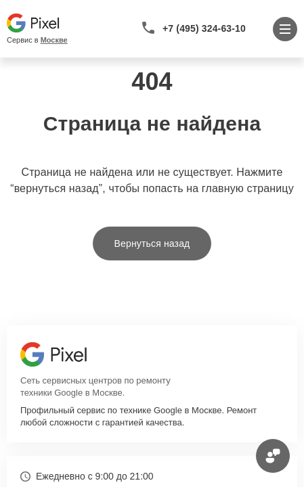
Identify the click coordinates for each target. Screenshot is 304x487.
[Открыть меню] (285, 29)
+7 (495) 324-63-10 (204, 28)
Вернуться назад (152, 243)
